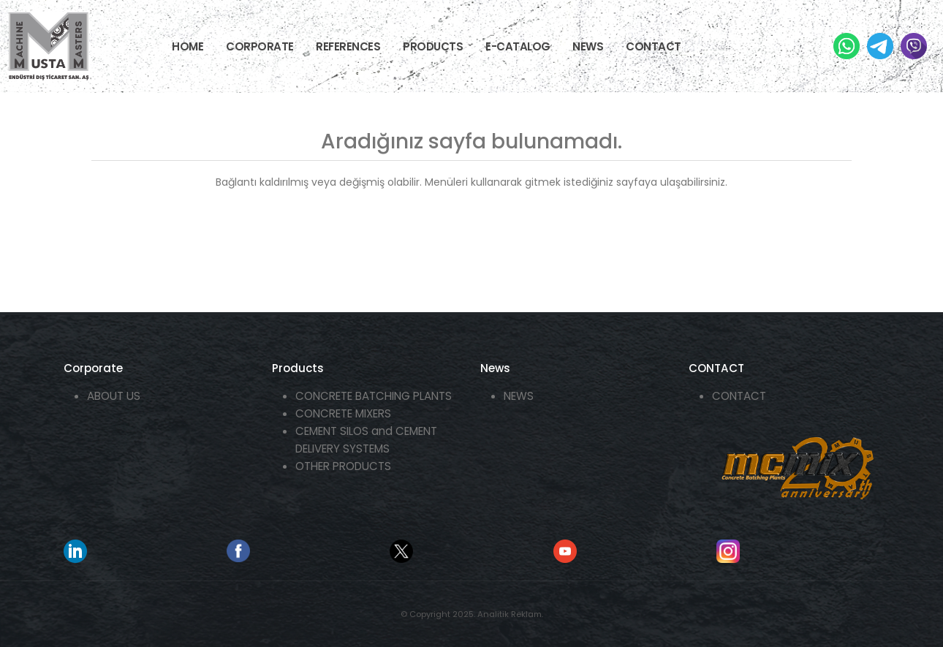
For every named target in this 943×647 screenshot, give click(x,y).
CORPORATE (260, 46)
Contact (653, 46)
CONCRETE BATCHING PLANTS (373, 396)
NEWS (587, 46)
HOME (187, 46)
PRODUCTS (433, 46)
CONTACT (739, 396)
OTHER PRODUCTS (343, 466)
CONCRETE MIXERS (343, 413)
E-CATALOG (517, 46)
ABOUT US (113, 396)
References (348, 46)
